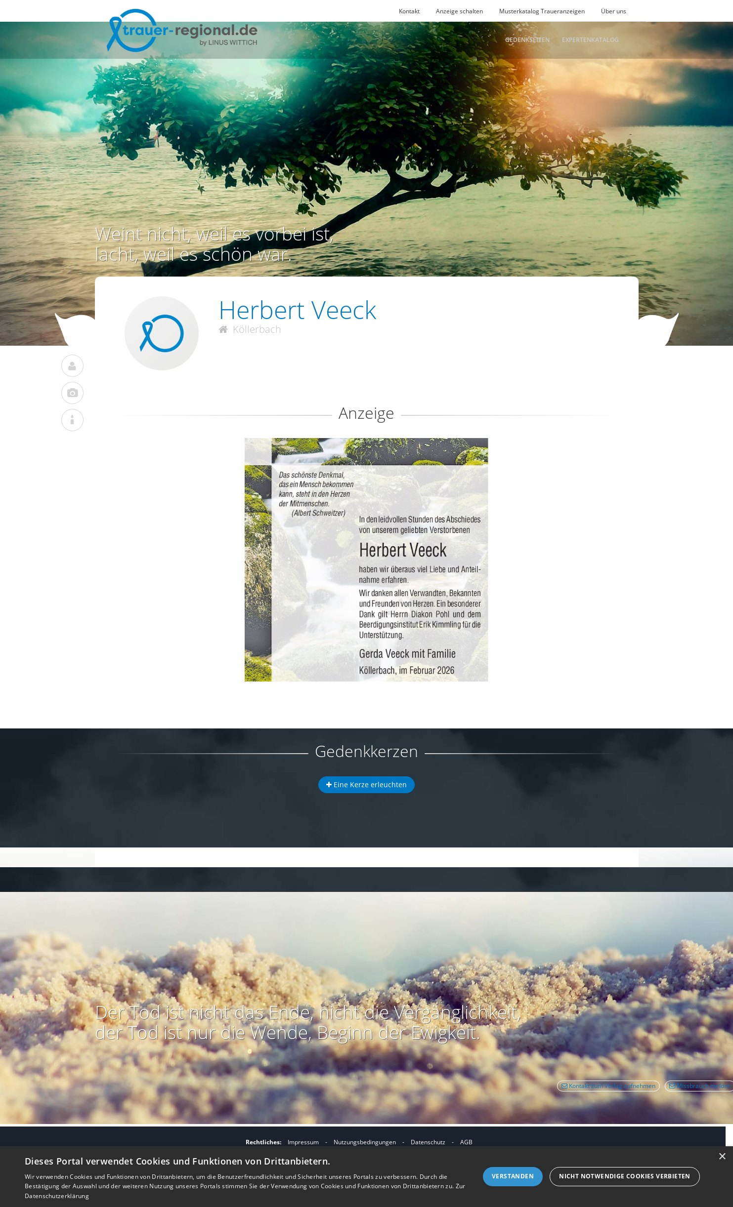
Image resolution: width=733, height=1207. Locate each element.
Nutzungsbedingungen (365, 1142)
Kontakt (409, 11)
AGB (466, 1142)
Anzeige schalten (459, 11)
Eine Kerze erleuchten (366, 784)
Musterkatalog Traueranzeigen (542, 11)
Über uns (613, 11)
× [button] (722, 1157)
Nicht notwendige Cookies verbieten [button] (624, 1176)
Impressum (303, 1142)
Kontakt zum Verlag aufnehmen (608, 1086)
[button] (367, 474)
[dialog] (366, 1176)
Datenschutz (428, 1142)
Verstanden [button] (513, 1176)
